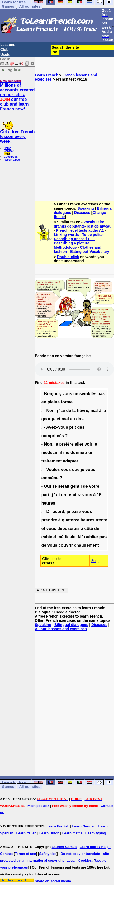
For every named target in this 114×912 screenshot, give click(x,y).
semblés (87, 393)
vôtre (94, 486)
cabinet (48, 537)
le (95, 444)
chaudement (86, 545)
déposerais (68, 528)
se (54, 486)
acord (58, 511)
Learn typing (96, 833)
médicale (66, 537)
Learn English (58, 826)
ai (63, 410)
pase (76, 511)
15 (99, 494)
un (91, 452)
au (72, 419)
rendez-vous (79, 494)
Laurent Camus (64, 847)
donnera (78, 452)
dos (79, 419)
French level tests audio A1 (80, 230)
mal (94, 410)
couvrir (66, 545)
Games (8, 6)
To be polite (92, 235)
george (48, 419)
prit (72, 427)
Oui (47, 486)
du (96, 528)
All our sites (29, 6)
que (75, 469)
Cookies (85, 860)
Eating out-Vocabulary (89, 251)
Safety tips (48, 854)
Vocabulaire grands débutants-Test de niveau (82, 224)
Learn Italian (26, 833)
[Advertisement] (52, 139)
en (43, 402)
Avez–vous (57, 427)
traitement (51, 461)
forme (67, 402)
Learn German (83, 826)
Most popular (38, 806)
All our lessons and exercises (61, 629)
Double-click (68, 257)
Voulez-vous (58, 469)
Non (50, 410)
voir (88, 444)
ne (75, 393)
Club (4, 49)
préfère (66, 444)
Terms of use (25, 854)
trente (101, 520)
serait (63, 486)
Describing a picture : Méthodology (73, 245)
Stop (94, 561)
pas (101, 393)
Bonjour (52, 393)
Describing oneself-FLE (74, 239)
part (45, 494)
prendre (49, 520)
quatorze (70, 520)
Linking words (66, 235)
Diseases (82, 212)
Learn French (46, 75)
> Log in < (11, 69)
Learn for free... (15, 782)
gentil (76, 486)
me (66, 452)
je (56, 444)
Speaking (85, 208)
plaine (54, 402)
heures (48, 503)
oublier (91, 537)
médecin (50, 452)
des (81, 427)
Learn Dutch (49, 833)
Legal (70, 860)
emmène (50, 478)
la (74, 410)
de (68, 410)
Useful (6, 54)
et (58, 419)
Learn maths (72, 833)
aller (79, 444)
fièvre (82, 410)
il (61, 452)
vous (67, 393)
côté (88, 528)
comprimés (52, 435)
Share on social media (53, 881)
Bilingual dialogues (71, 625)
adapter (70, 461)
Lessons (7, 44)
